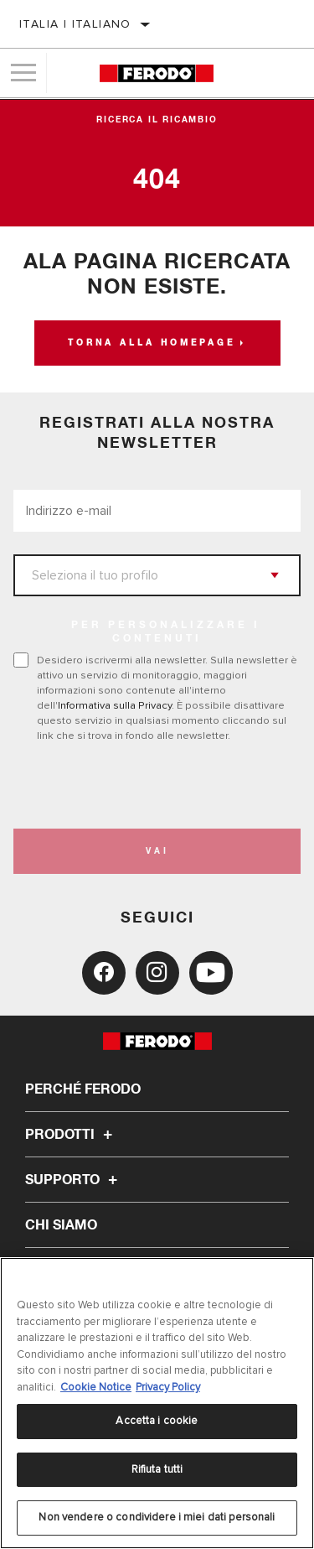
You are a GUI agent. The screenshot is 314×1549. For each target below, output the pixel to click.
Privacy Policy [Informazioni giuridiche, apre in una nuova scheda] (168, 1387)
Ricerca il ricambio (156, 120)
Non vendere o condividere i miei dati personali (157, 1517)
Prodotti (71, 1134)
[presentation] (153, 786)
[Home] (156, 73)
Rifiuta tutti (157, 1469)
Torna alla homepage (151, 343)
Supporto (73, 1180)
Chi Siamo (61, 1225)
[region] (157, 1403)
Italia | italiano (75, 24)
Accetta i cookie (157, 1420)
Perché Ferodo (83, 1089)
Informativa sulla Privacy (115, 705)
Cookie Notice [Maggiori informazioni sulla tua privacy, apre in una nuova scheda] (95, 1387)
